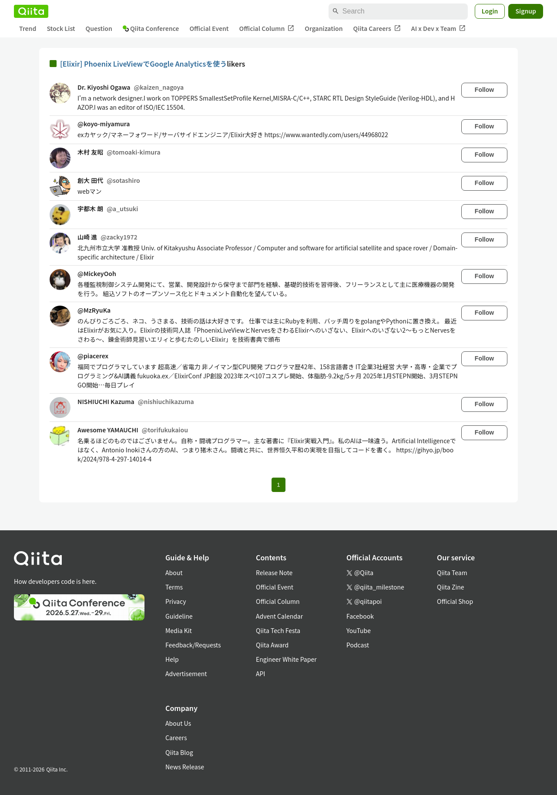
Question (99, 28)
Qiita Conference (151, 28)
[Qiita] (31, 11)
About (173, 572)
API (260, 673)
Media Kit (178, 630)
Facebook (360, 616)
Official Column (267, 28)
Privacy (175, 601)
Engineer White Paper (286, 659)
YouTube (358, 630)
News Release (184, 766)
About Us (178, 723)
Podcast (357, 644)
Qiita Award (272, 644)
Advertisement (186, 673)
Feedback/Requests (193, 644)
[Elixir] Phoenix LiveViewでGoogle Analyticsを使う (143, 63)
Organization (323, 28)
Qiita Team (452, 572)
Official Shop (455, 601)
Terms (174, 587)
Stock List (61, 28)
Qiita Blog (179, 752)
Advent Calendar (279, 616)
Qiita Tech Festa (278, 630)
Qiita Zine (450, 587)
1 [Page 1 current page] (278, 485)
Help (172, 659)
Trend (27, 28)
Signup (525, 11)
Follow (484, 89)
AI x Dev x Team (438, 28)
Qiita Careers (377, 28)
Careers (176, 737)
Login (490, 11)
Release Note (274, 572)
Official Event (208, 28)
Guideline (179, 616)
